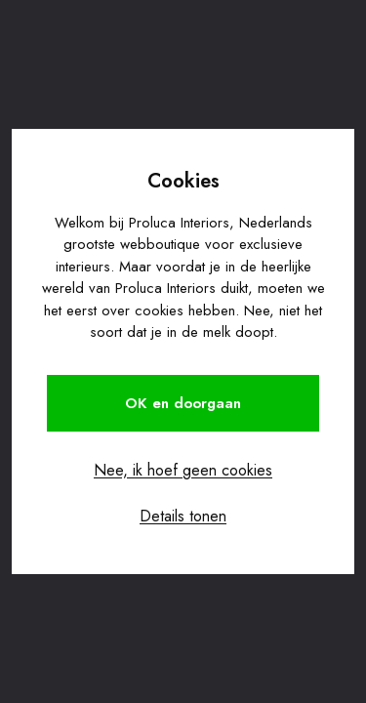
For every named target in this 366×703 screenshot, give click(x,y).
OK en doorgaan (183, 403)
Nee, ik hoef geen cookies (183, 470)
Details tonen (183, 516)
